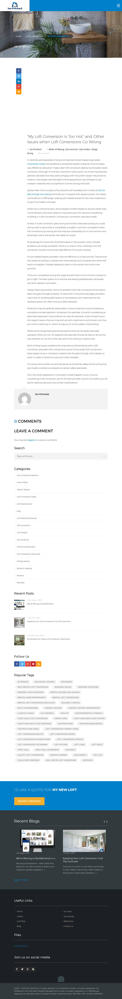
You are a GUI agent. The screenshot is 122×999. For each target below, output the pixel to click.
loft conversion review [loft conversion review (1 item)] (62, 734)
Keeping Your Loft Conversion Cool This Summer (48, 621)
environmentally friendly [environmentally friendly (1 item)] (89, 713)
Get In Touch (21, 46)
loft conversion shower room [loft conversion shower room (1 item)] (34, 739)
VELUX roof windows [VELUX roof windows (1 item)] (28, 760)
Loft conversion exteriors (27, 475)
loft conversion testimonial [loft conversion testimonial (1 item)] (33, 744)
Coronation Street (36, 164)
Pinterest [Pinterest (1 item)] (71, 750)
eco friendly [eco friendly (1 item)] (47, 713)
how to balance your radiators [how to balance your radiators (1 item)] (34, 723)
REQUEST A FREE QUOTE (29, 801)
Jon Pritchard (35, 149)
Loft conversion (34, 36)
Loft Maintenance (24, 504)
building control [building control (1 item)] (71, 703)
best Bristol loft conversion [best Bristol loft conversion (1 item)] (33, 687)
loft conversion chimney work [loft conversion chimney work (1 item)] (62, 729)
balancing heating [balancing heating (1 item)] (45, 682)
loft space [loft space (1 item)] (97, 744)
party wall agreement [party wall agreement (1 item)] (47, 750)
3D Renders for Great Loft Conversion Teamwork (48, 639)
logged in (32, 440)
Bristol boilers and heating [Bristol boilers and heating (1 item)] (65, 692)
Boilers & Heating (56, 149)
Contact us (68, 926)
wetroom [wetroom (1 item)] (88, 760)
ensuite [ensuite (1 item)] (65, 713)
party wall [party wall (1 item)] (23, 750)
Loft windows (85, 149)
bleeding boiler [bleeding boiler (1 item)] (63, 687)
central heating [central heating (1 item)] (53, 708)
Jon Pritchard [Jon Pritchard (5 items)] (65, 723)
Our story (68, 911)
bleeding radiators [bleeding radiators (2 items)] (88, 687)
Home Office (22, 482)
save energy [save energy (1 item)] (80, 755)
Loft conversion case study (28, 554)
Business (20, 582)
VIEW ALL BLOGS (21, 880)
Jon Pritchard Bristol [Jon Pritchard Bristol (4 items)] (90, 723)
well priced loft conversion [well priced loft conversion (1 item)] (61, 760)
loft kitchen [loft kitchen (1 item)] (60, 744)
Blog (19, 926)
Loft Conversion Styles (26, 497)
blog (19, 511)
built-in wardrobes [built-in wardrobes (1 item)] (28, 708)
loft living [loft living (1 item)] (79, 744)
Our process (69, 916)
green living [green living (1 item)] (60, 718)
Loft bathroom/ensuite (27, 518)
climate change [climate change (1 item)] (26, 713)
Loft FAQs (21, 921)
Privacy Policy (21, 946)
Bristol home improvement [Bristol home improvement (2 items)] (32, 697)
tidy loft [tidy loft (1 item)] (97, 755)
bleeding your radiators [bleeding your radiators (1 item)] (31, 692)
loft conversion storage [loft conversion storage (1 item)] (70, 739)
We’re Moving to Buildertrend (40, 604)
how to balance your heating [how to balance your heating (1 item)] (89, 718)
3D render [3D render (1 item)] (23, 682)
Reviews (20, 575)
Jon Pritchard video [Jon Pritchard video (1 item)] (28, 729)
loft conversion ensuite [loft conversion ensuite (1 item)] (30, 734)
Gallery (20, 916)
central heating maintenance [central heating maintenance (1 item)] (84, 708)
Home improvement (26, 547)
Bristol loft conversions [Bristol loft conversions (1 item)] (65, 697)
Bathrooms (68, 921)
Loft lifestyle (22, 532)
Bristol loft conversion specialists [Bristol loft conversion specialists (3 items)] (36, 703)
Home (18, 36)
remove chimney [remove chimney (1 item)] (58, 755)
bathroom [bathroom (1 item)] (66, 682)
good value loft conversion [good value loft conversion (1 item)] (33, 718)
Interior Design (23, 489)
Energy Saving (23, 561)
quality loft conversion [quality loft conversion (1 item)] (30, 755)
